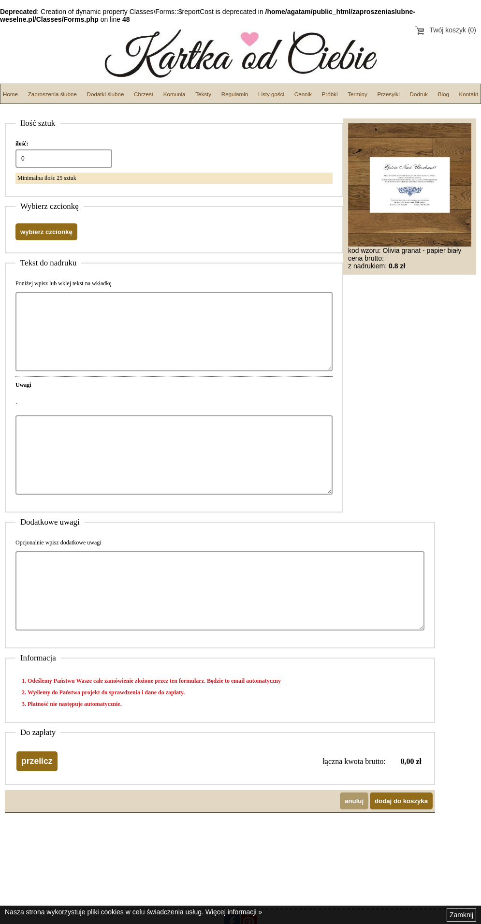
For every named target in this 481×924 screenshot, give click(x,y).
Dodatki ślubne (105, 94)
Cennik (303, 94)
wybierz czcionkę (46, 231)
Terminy (357, 94)
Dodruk (419, 94)
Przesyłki (388, 94)
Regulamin (234, 94)
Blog (443, 94)
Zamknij (461, 915)
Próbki (330, 94)
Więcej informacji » (233, 912)
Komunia (174, 94)
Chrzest (143, 94)
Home (10, 94)
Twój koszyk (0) (453, 30)
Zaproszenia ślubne (52, 94)
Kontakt (468, 94)
